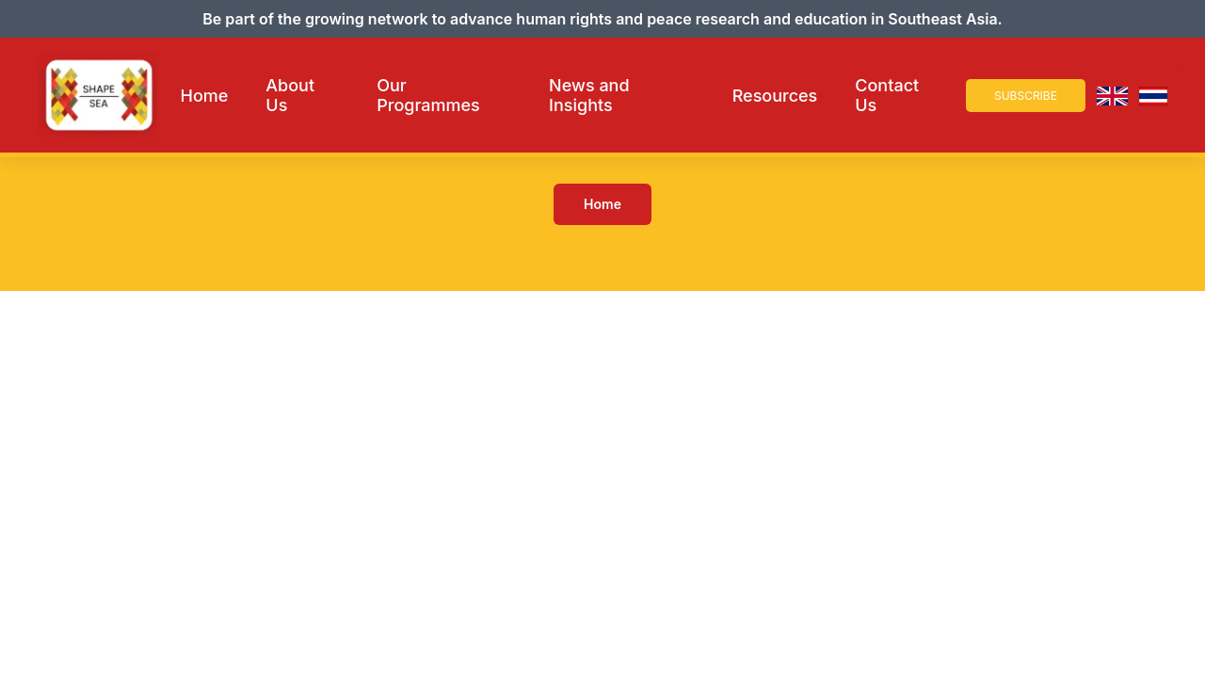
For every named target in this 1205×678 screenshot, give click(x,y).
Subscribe (1025, 96)
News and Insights (589, 95)
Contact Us (887, 95)
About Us (289, 95)
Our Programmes (428, 95)
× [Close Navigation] (1180, 68)
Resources (775, 95)
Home (205, 95)
